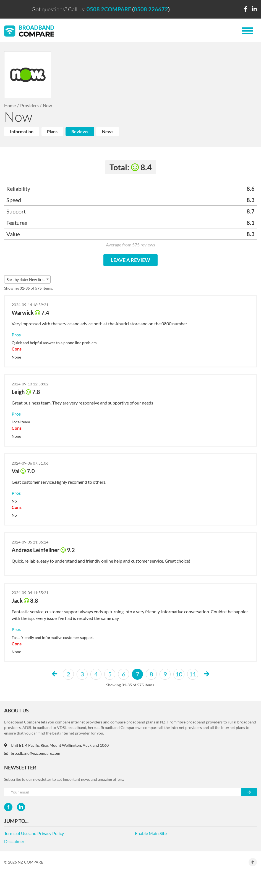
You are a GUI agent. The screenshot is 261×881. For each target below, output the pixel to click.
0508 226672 (151, 9)
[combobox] (27, 279)
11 (192, 674)
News (107, 131)
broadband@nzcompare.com (32, 753)
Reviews (79, 131)
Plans (52, 131)
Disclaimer (14, 841)
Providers (29, 105)
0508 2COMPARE (109, 9)
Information (21, 131)
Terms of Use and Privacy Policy (34, 833)
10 (178, 674)
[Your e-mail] (123, 792)
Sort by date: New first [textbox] (26, 279)
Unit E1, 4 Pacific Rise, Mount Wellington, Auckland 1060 (56, 745)
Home (10, 105)
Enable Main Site (151, 833)
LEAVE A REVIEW (130, 260)
